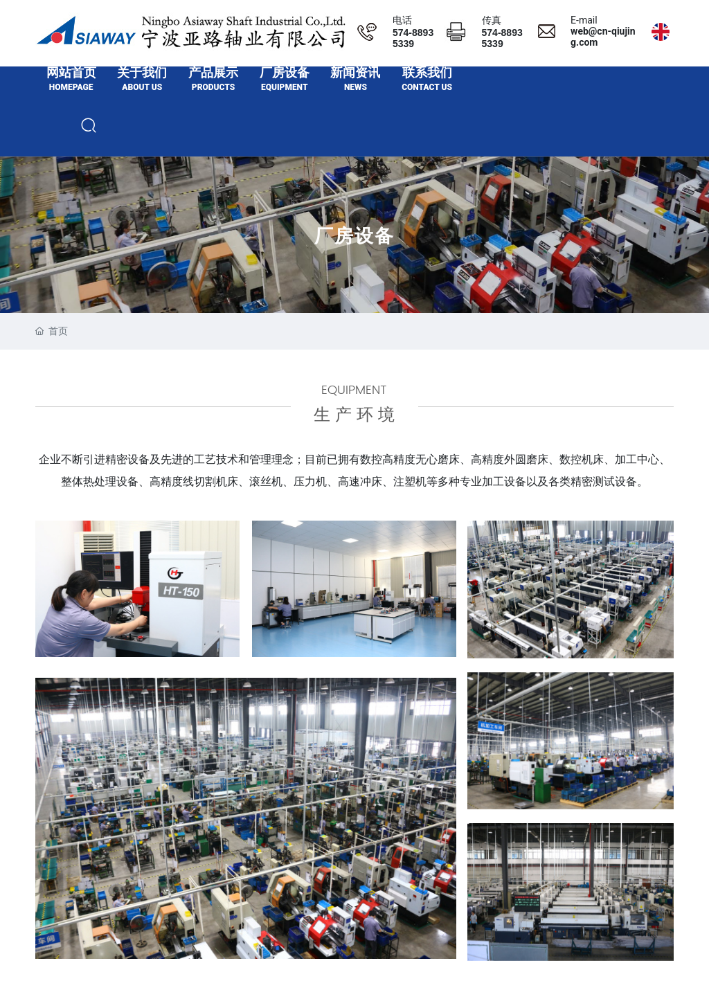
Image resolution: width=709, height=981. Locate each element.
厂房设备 (354, 257)
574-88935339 (413, 38)
